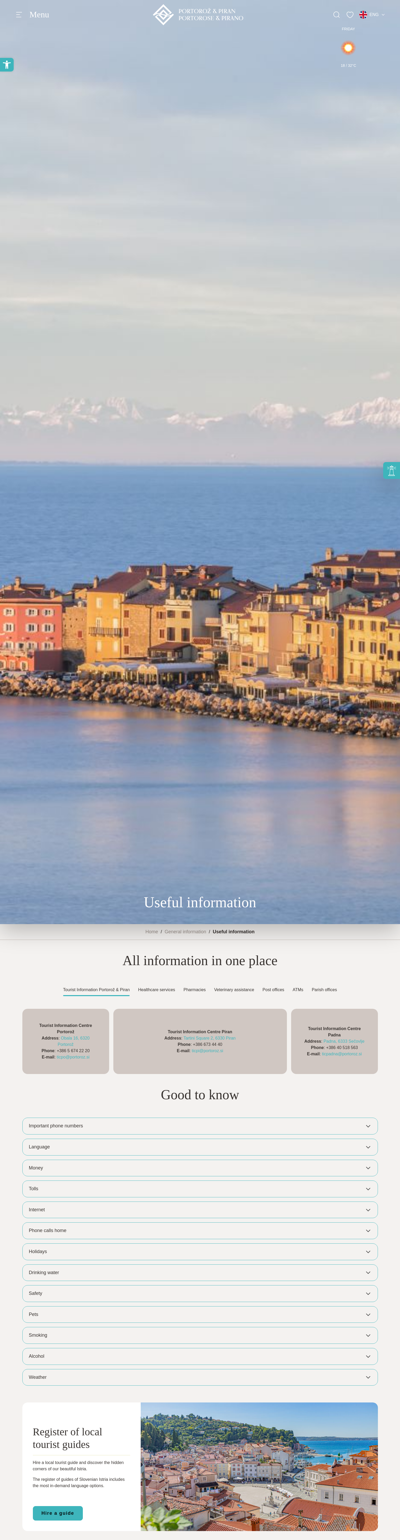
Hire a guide (58, 1513)
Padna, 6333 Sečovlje (343, 1041)
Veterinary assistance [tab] (234, 989)
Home (151, 931)
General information (185, 931)
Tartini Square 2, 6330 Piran (210, 1038)
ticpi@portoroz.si (207, 1050)
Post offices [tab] (273, 989)
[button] (7, 65)
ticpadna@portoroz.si (342, 1054)
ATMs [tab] (298, 989)
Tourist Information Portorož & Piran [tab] (96, 989)
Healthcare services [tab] (156, 989)
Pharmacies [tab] (195, 989)
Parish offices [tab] (324, 989)
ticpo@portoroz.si (73, 1057)
